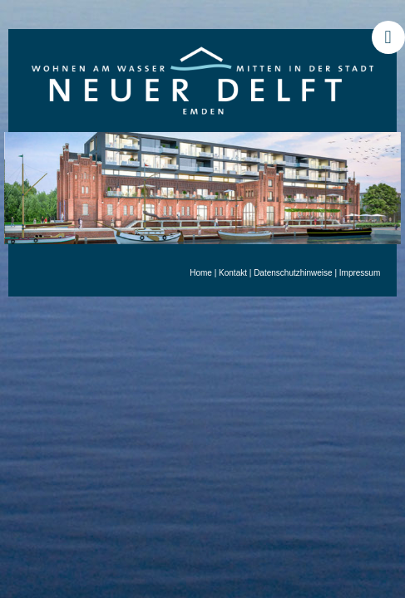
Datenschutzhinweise (293, 272)
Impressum (359, 272)
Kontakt (233, 272)
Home (201, 272)
